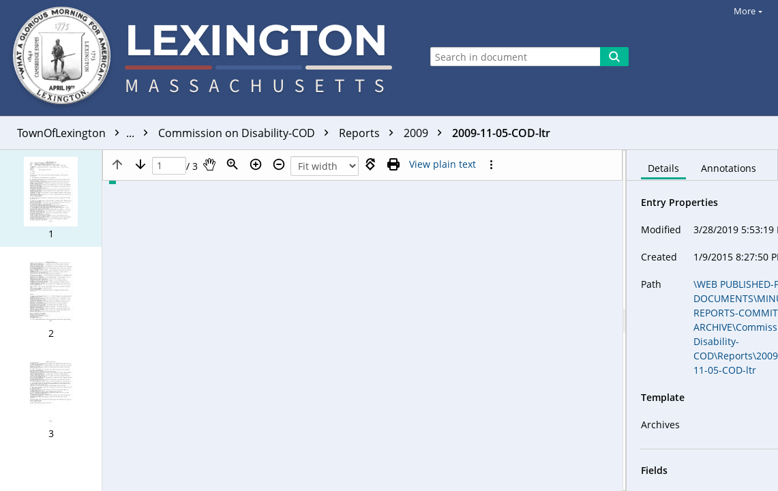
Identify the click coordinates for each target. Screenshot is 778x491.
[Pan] (209, 164)
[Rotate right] (370, 164)
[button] (51, 198)
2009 (426, 132)
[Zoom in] (255, 164)
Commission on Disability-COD (246, 132)
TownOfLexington (86, 132)
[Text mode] (442, 164)
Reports (369, 132)
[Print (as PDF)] (393, 164)
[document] (702, 320)
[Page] (169, 166)
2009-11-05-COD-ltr (501, 132)
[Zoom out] (278, 164)
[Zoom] (232, 164)
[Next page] (140, 164)
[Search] (614, 56)
